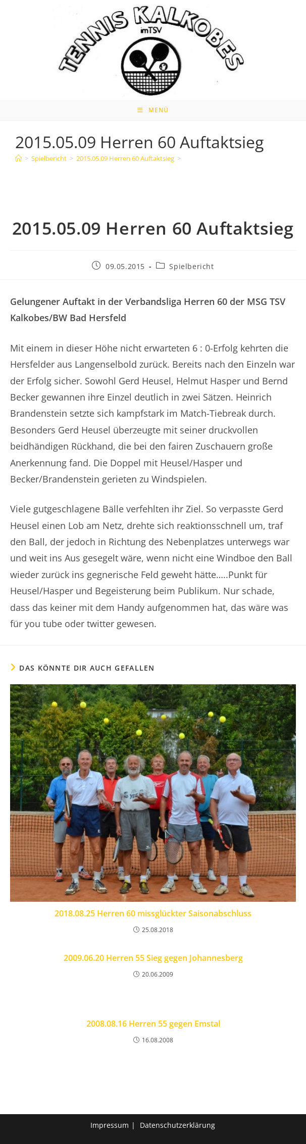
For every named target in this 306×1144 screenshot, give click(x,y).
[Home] (18, 158)
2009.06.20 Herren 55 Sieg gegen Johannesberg (153, 957)
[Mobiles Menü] (153, 110)
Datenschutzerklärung (177, 1125)
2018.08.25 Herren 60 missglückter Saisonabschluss (153, 913)
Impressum (109, 1125)
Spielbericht (191, 266)
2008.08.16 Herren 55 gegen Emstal (153, 1023)
